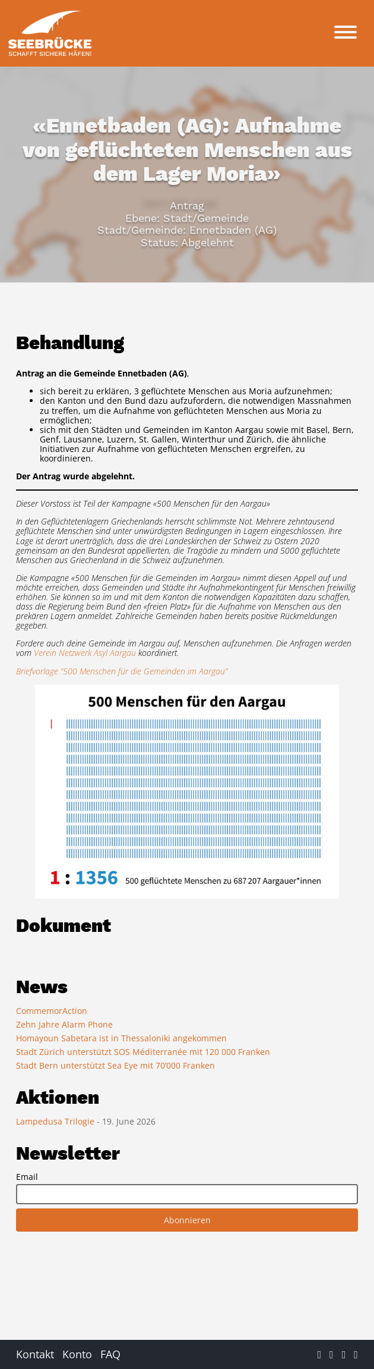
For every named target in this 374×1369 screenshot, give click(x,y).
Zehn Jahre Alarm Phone (64, 1024)
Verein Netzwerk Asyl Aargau (85, 652)
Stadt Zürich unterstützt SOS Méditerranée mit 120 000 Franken (143, 1051)
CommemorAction (51, 1010)
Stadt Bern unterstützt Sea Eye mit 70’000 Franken (115, 1065)
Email (27, 1177)
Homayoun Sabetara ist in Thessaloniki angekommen (121, 1038)
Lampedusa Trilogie (56, 1121)
